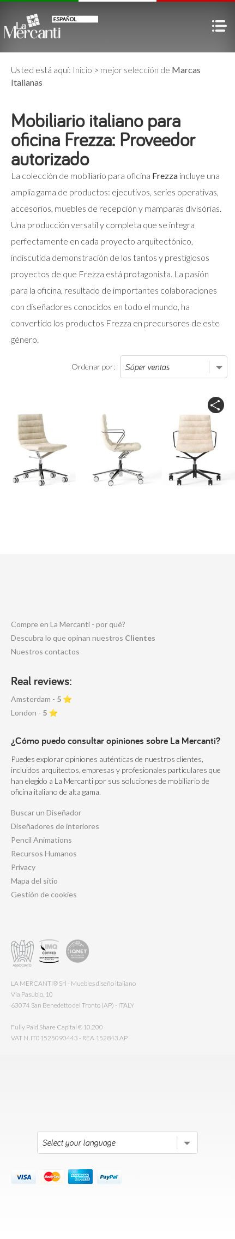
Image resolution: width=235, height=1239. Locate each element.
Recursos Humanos (44, 853)
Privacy (23, 867)
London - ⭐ (34, 712)
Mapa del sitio (34, 880)
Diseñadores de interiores (55, 826)
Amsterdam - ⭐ (41, 699)
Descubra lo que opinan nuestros (83, 637)
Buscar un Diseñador (46, 812)
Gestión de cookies (44, 894)
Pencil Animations (41, 839)
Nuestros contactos (45, 651)
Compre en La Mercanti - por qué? (68, 624)
